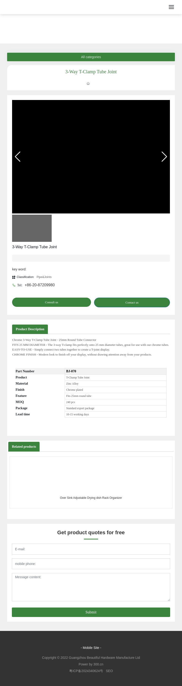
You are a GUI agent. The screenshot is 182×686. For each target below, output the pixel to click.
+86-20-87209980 (40, 285)
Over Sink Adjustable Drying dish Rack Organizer (91, 497)
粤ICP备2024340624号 (86, 671)
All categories (91, 57)
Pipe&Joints (43, 277)
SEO (109, 671)
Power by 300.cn (91, 664)
